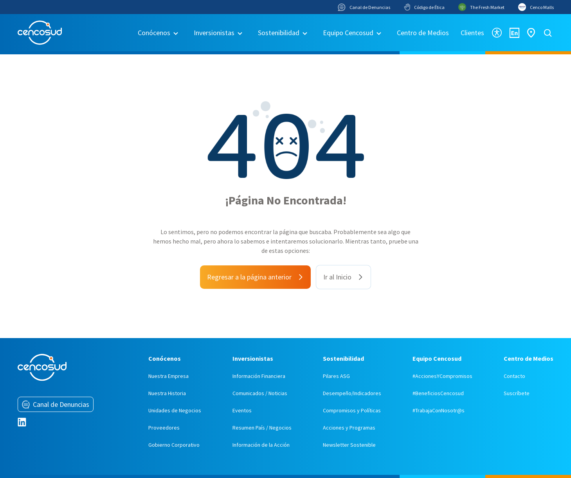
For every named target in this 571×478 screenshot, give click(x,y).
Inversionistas (214, 32)
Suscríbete (517, 393)
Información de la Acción (261, 444)
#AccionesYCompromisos (442, 376)
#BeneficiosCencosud (438, 393)
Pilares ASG (336, 376)
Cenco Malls (536, 7)
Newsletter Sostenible (349, 444)
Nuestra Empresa (168, 376)
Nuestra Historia (167, 393)
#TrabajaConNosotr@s (438, 410)
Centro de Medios (423, 32)
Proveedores (164, 427)
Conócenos (154, 32)
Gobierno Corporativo (174, 444)
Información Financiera (258, 376)
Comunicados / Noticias (259, 393)
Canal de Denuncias (364, 7)
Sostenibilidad (278, 32)
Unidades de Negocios (174, 410)
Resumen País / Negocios (262, 427)
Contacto (514, 376)
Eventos (242, 410)
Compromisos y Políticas (352, 410)
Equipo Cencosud (348, 32)
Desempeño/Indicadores (352, 393)
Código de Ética (424, 7)
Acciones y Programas (349, 427)
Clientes (472, 32)
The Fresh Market (481, 7)
